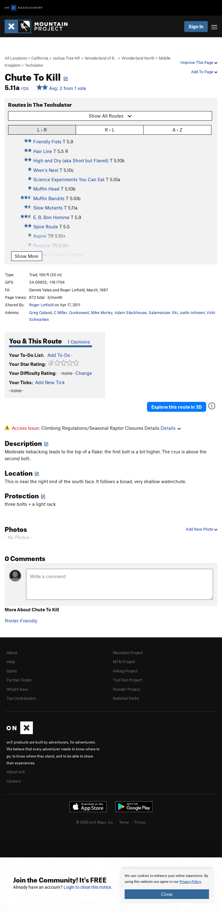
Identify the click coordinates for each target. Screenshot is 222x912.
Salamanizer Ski (163, 312)
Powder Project (126, 689)
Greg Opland (40, 312)
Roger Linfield (41, 304)
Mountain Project (128, 652)
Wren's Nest (45, 170)
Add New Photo (201, 529)
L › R (42, 130)
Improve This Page (198, 62)
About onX (16, 771)
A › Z (177, 130)
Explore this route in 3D (176, 407)
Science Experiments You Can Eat (68, 179)
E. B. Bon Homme (51, 217)
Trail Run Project (127, 679)
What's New (17, 689)
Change (83, 373)
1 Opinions (79, 341)
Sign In (196, 26)
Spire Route (45, 226)
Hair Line (42, 151)
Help (11, 661)
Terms (124, 822)
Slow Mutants (48, 207)
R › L (109, 130)
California (39, 58)
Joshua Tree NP (66, 58)
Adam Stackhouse (130, 312)
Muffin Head (46, 188)
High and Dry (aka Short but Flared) (71, 160)
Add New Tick (50, 382)
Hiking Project (125, 670)
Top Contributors (21, 698)
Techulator (34, 65)
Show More (26, 256)
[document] (167, 886)
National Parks (126, 698)
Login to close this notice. (88, 887)
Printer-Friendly (21, 620)
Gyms (12, 670)
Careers (14, 781)
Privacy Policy (190, 882)
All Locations (16, 58)
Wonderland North (138, 58)
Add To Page (204, 71)
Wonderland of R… (101, 58)
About (12, 652)
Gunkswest (79, 312)
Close (167, 894)
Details (171, 428)
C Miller (60, 312)
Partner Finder (19, 679)
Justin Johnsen (192, 312)
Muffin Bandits (48, 198)
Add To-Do (58, 355)
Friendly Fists (47, 141)
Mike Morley (102, 312)
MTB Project (124, 661)
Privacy (140, 822)
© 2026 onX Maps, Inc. (95, 822)
